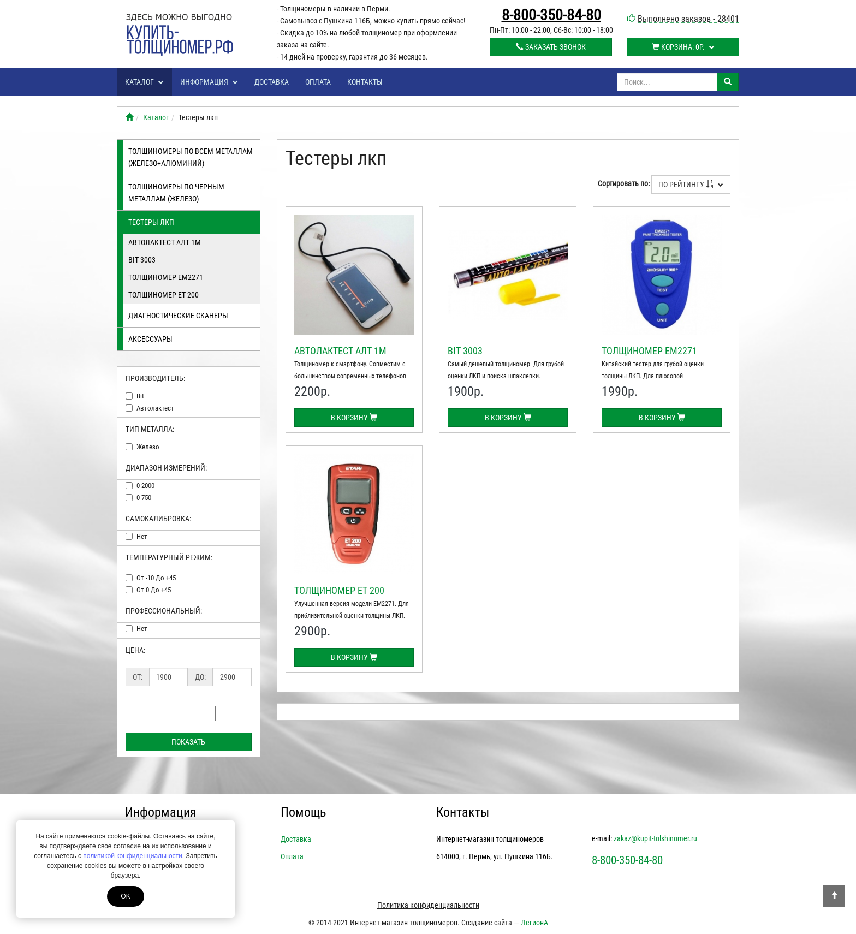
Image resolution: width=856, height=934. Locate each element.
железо (147, 447)
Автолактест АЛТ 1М (164, 242)
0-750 (143, 497)
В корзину (354, 417)
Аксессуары (150, 339)
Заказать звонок (551, 47)
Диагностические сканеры (178, 315)
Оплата (318, 82)
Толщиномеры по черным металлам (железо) (176, 192)
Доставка (271, 82)
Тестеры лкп (151, 222)
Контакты (365, 82)
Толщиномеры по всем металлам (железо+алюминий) (190, 157)
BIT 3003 (142, 259)
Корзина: (683, 47)
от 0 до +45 (153, 590)
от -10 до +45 (156, 578)
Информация (209, 82)
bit (140, 396)
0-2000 (145, 485)
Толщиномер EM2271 (165, 277)
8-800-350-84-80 (551, 15)
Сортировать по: (624, 183)
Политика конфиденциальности (428, 905)
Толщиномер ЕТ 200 (163, 294)
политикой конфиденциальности (132, 856)
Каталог (144, 82)
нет (141, 536)
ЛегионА (534, 922)
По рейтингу (690, 184)
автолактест (155, 408)
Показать (188, 741)
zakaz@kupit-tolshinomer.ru (655, 838)
